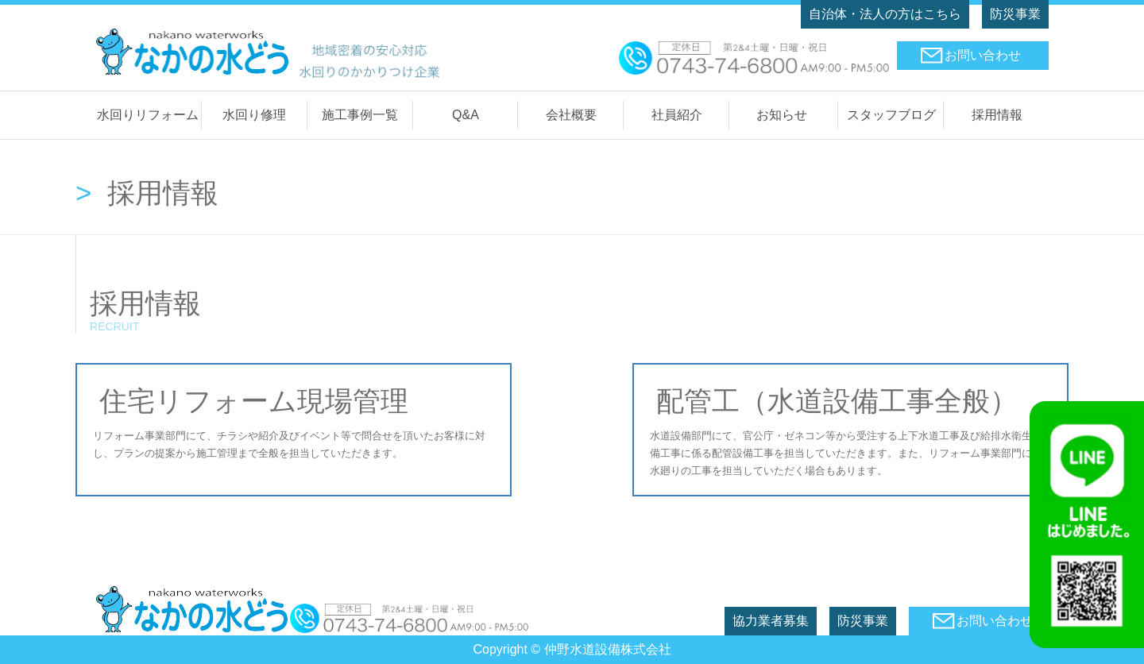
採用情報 (997, 115)
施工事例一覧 (360, 115)
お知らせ (781, 115)
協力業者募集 (770, 620)
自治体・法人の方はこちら (885, 14)
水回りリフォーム (148, 115)
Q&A (465, 115)
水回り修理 (254, 115)
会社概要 (571, 115)
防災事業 (1015, 14)
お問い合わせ (983, 55)
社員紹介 (676, 115)
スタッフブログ (891, 115)
